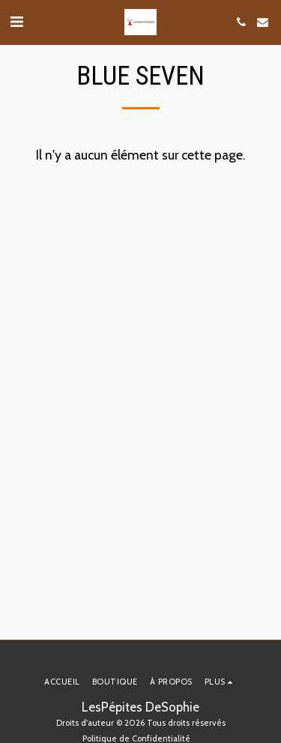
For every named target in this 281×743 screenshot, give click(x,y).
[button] (16, 21)
